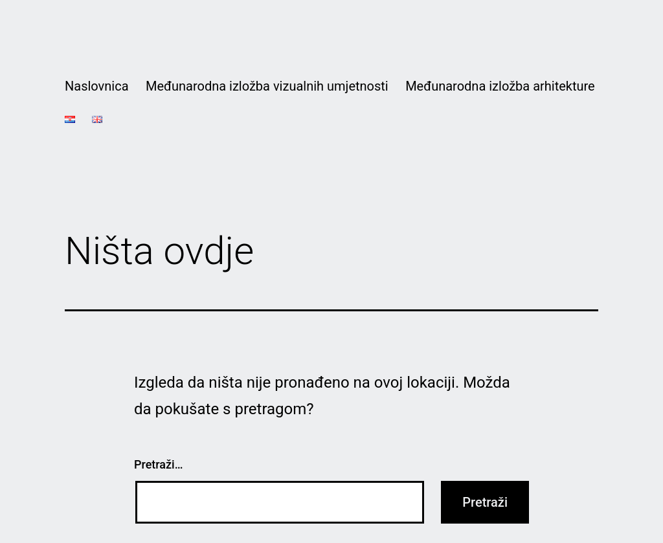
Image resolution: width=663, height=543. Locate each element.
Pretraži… (158, 464)
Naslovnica (97, 86)
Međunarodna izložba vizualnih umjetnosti (267, 86)
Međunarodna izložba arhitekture (500, 86)
